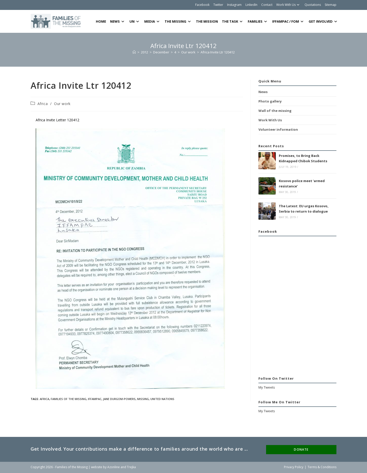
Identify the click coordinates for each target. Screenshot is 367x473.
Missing (143, 399)
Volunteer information (278, 129)
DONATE (301, 449)
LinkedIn (251, 5)
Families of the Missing (68, 399)
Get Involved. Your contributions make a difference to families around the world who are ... (139, 449)
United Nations (162, 399)
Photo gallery (270, 101)
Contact (266, 5)
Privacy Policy (293, 467)
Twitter (218, 5)
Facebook (202, 5)
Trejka (131, 467)
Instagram (234, 5)
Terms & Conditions (322, 467)
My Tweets (266, 387)
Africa (42, 103)
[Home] (134, 52)
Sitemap (330, 5)
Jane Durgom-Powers (119, 399)
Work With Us (288, 5)
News (263, 92)
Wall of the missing (275, 110)
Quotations (313, 5)
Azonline (113, 467)
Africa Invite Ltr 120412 (218, 52)
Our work (62, 103)
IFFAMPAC (94, 399)
